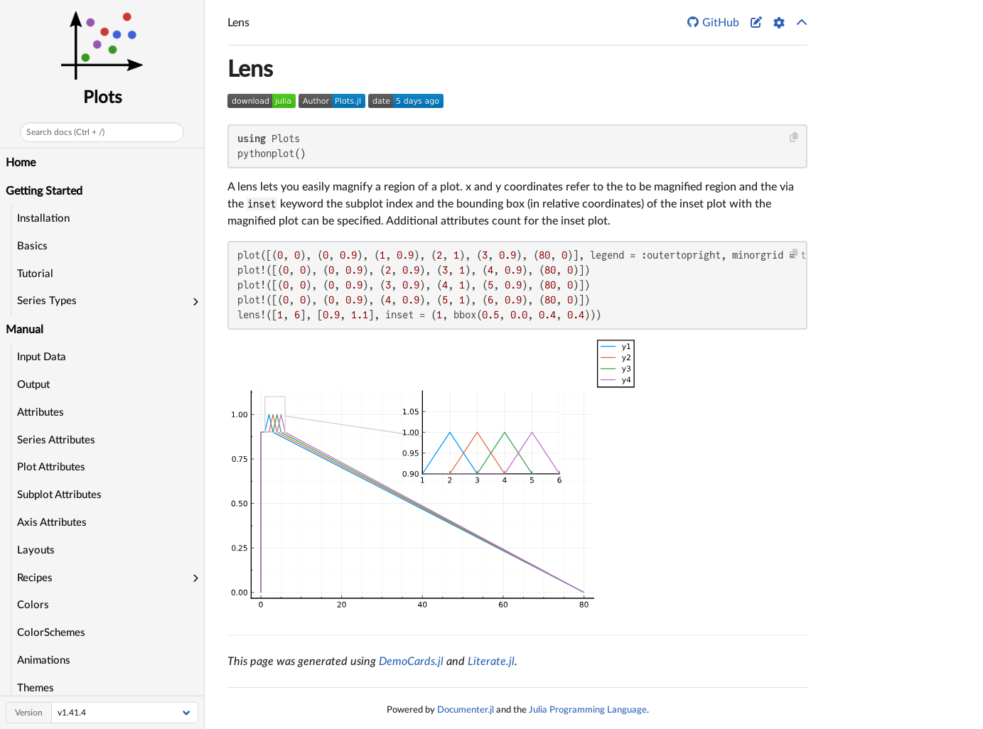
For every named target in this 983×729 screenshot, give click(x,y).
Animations (43, 660)
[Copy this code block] (794, 137)
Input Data (41, 357)
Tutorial (35, 274)
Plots (102, 98)
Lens (250, 69)
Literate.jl (491, 661)
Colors (33, 605)
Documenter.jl (465, 710)
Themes (35, 688)
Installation (43, 218)
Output (33, 384)
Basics (32, 246)
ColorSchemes (51, 632)
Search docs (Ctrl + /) (65, 132)
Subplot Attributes (59, 495)
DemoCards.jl (411, 661)
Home (21, 162)
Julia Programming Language (588, 710)
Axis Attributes (52, 522)
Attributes (40, 412)
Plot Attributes (51, 467)
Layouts (36, 550)
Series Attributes (56, 440)
